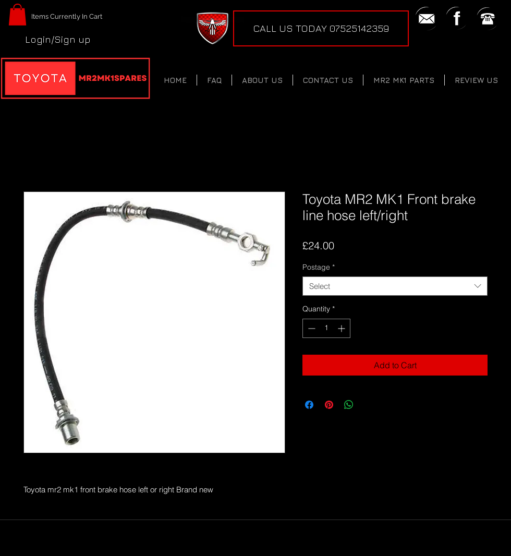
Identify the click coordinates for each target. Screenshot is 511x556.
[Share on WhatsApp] (349, 404)
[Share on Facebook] (309, 404)
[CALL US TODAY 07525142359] (321, 28)
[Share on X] (368, 404)
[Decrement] (310, 328)
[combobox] (395, 286)
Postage (318, 267)
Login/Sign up (58, 39)
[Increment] (342, 328)
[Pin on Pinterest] (329, 404)
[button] (17, 15)
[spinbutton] (326, 328)
